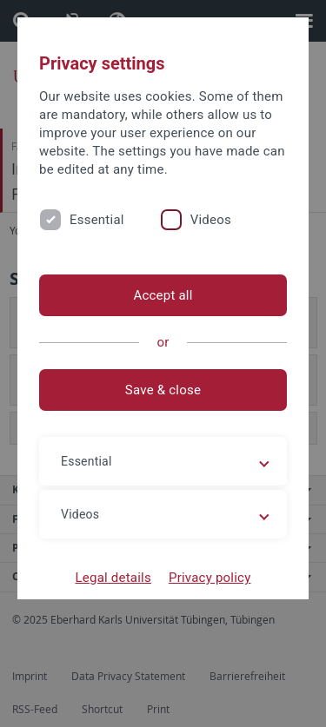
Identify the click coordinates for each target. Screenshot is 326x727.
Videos (210, 220)
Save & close (163, 390)
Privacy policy (210, 577)
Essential (97, 220)
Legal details (113, 577)
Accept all (162, 295)
